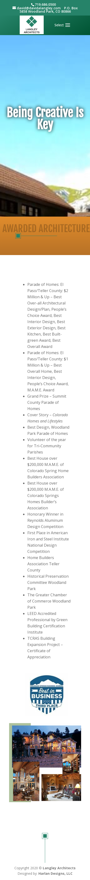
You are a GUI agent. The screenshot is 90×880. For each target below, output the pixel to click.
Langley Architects (59, 868)
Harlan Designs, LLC (55, 873)
